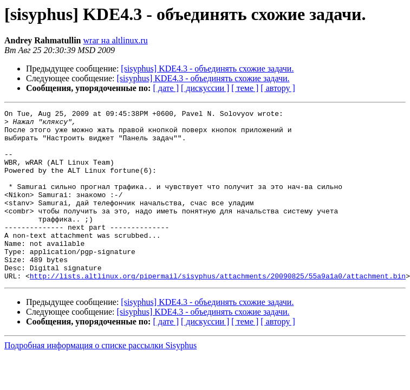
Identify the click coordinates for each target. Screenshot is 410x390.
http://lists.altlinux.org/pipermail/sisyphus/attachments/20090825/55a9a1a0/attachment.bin (218, 310)
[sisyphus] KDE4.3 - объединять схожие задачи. (207, 68)
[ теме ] (244, 88)
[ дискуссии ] (205, 88)
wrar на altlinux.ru (115, 40)
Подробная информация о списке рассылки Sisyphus (100, 379)
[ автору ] (278, 88)
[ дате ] (166, 88)
